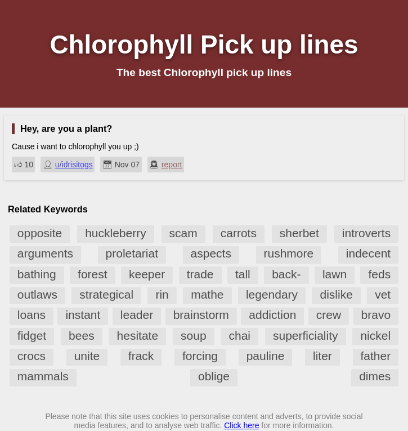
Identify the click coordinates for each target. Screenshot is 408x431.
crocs (31, 355)
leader (136, 314)
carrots (239, 232)
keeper (147, 274)
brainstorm (201, 314)
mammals (43, 376)
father (376, 355)
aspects (211, 253)
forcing (200, 355)
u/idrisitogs (74, 164)
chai (240, 335)
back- (286, 274)
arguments (45, 253)
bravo (376, 314)
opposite (39, 232)
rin (161, 294)
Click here (241, 425)
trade (200, 274)
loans (31, 314)
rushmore (289, 253)
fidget (31, 335)
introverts (366, 232)
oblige (214, 376)
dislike (336, 294)
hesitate (138, 335)
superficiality (305, 335)
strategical (106, 294)
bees (82, 335)
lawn (334, 274)
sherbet (299, 232)
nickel (375, 335)
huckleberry (115, 232)
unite (87, 355)
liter (322, 355)
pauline (265, 355)
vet (383, 294)
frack (141, 355)
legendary (272, 294)
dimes (375, 376)
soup (194, 335)
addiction (272, 314)
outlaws (37, 294)
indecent (368, 253)
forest (92, 274)
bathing (36, 274)
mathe (207, 294)
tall (242, 274)
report (172, 164)
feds (379, 274)
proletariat (132, 253)
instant (82, 314)
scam (183, 232)
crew (328, 314)
